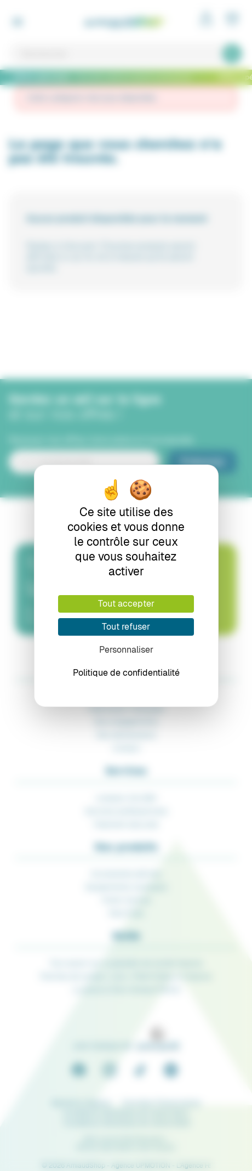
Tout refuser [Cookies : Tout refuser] (126, 626)
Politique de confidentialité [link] (126, 672)
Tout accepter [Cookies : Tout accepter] (126, 603)
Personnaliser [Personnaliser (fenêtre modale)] (126, 649)
